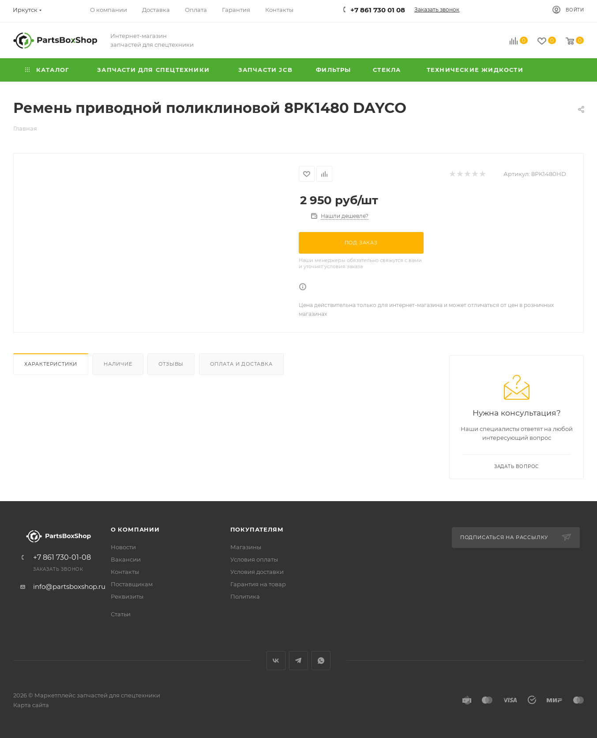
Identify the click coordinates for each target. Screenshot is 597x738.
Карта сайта (31, 704)
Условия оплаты (254, 559)
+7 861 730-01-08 (62, 557)
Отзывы (171, 364)
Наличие (118, 364)
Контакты (125, 571)
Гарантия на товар (258, 584)
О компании (135, 529)
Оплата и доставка (241, 364)
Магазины (245, 547)
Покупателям (257, 529)
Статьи (121, 614)
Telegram (298, 660)
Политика (245, 596)
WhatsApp (321, 660)
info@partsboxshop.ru (69, 586)
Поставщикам (132, 584)
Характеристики (50, 364)
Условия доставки (257, 571)
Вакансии (126, 559)
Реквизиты (127, 596)
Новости (123, 547)
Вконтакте (276, 660)
